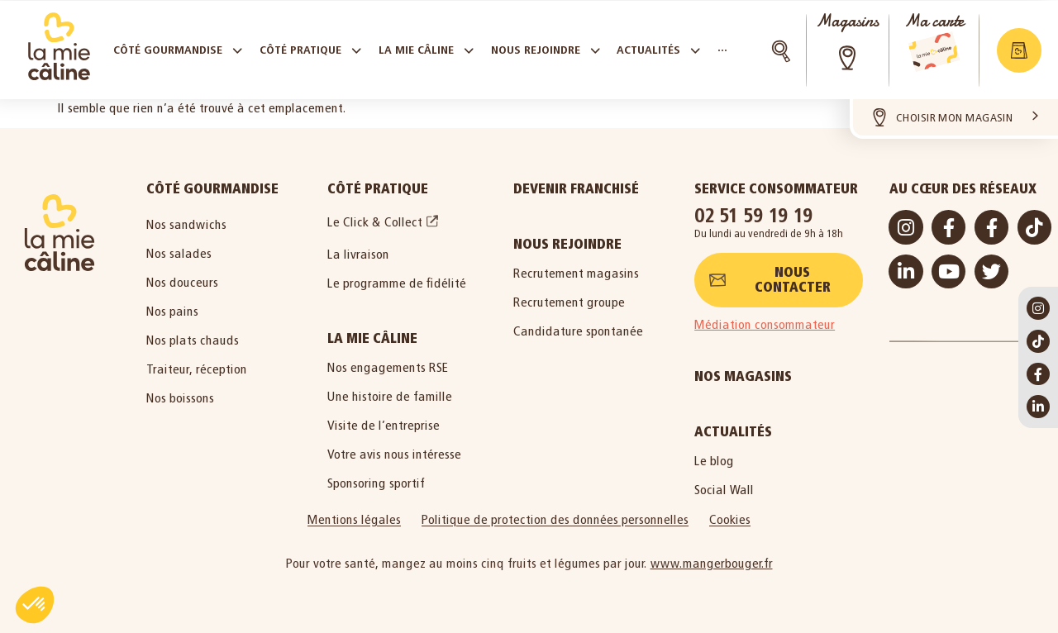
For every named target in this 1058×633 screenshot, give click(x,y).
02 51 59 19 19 (753, 215)
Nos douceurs (182, 282)
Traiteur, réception (196, 369)
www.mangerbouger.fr (712, 563)
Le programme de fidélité (396, 283)
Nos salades (179, 253)
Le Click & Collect (374, 222)
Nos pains (172, 311)
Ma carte (934, 21)
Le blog (714, 461)
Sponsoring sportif (376, 483)
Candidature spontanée (578, 331)
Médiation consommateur (764, 324)
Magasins (847, 21)
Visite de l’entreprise (383, 425)
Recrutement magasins (576, 273)
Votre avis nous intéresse (394, 454)
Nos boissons (180, 398)
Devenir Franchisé (576, 189)
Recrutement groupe (569, 302)
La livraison (358, 254)
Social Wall (724, 489)
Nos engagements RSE (388, 367)
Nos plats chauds (192, 340)
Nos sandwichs (186, 224)
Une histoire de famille (389, 396)
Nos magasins (743, 376)
